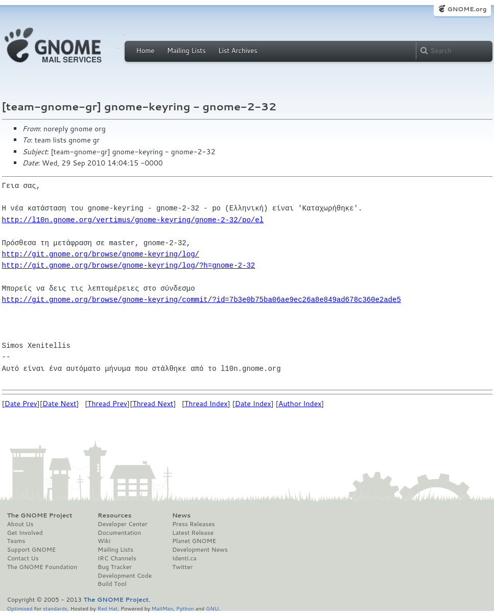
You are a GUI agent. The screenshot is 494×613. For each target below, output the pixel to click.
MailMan (162, 608)
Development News (200, 550)
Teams (16, 541)
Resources (114, 515)
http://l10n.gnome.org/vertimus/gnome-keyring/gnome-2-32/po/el (133, 220)
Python (185, 608)
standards (55, 608)
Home (145, 50)
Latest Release (193, 533)
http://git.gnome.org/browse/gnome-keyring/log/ (100, 254)
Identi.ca (184, 558)
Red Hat (107, 608)
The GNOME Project (40, 515)
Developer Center (122, 524)
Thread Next (152, 403)
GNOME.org (466, 9)
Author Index (299, 403)
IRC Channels (117, 558)
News (181, 515)
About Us (20, 524)
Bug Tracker (115, 567)
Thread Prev (107, 403)
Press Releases (193, 524)
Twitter (182, 567)
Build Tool (112, 584)
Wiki (104, 541)
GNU (212, 608)
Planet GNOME (194, 541)
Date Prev (21, 403)
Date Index (253, 403)
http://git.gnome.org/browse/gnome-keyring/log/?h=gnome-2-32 (128, 265)
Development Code (125, 576)
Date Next (59, 403)
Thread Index (206, 403)
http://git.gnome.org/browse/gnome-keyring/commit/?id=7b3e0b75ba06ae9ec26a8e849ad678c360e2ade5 (201, 299)
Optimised (20, 608)
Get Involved (25, 533)
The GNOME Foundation (42, 567)
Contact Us (23, 558)
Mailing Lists (186, 50)
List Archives (237, 50)
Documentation (119, 533)
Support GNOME (31, 550)
